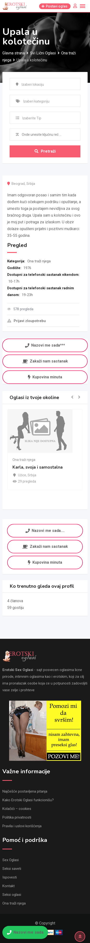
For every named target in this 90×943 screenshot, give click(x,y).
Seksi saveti (11, 868)
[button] (72, 397)
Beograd (18, 183)
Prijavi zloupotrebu (26, 321)
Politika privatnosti (16, 817)
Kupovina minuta (45, 377)
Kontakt (8, 886)
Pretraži (45, 151)
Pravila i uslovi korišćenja (22, 826)
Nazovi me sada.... (45, 530)
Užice (22, 475)
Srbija (30, 183)
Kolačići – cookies (16, 809)
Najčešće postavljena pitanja (24, 791)
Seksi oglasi (11, 894)
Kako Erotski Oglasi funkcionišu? (28, 800)
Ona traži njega (39, 261)
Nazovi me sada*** (44, 345)
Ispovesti (9, 877)
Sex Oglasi (10, 860)
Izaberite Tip (31, 118)
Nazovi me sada (25, 932)
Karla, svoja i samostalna (37, 467)
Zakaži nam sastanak (45, 361)
